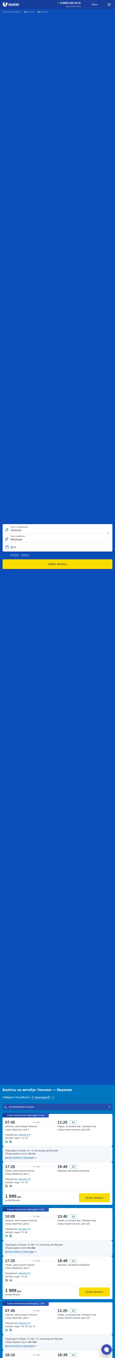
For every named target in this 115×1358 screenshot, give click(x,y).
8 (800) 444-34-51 (70, 3)
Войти (95, 4)
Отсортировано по (19, 1107)
